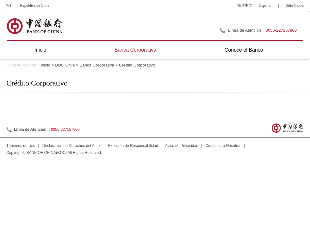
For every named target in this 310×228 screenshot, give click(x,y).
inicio (45, 65)
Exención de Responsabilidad (133, 145)
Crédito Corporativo (137, 65)
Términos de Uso (20, 145)
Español (265, 5)
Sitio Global (295, 5)
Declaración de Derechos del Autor (71, 145)
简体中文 (244, 5)
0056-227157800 (281, 30)
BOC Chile (65, 65)
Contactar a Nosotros (223, 145)
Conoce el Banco (244, 50)
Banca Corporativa (136, 50)
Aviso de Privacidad (181, 145)
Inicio (40, 50)
